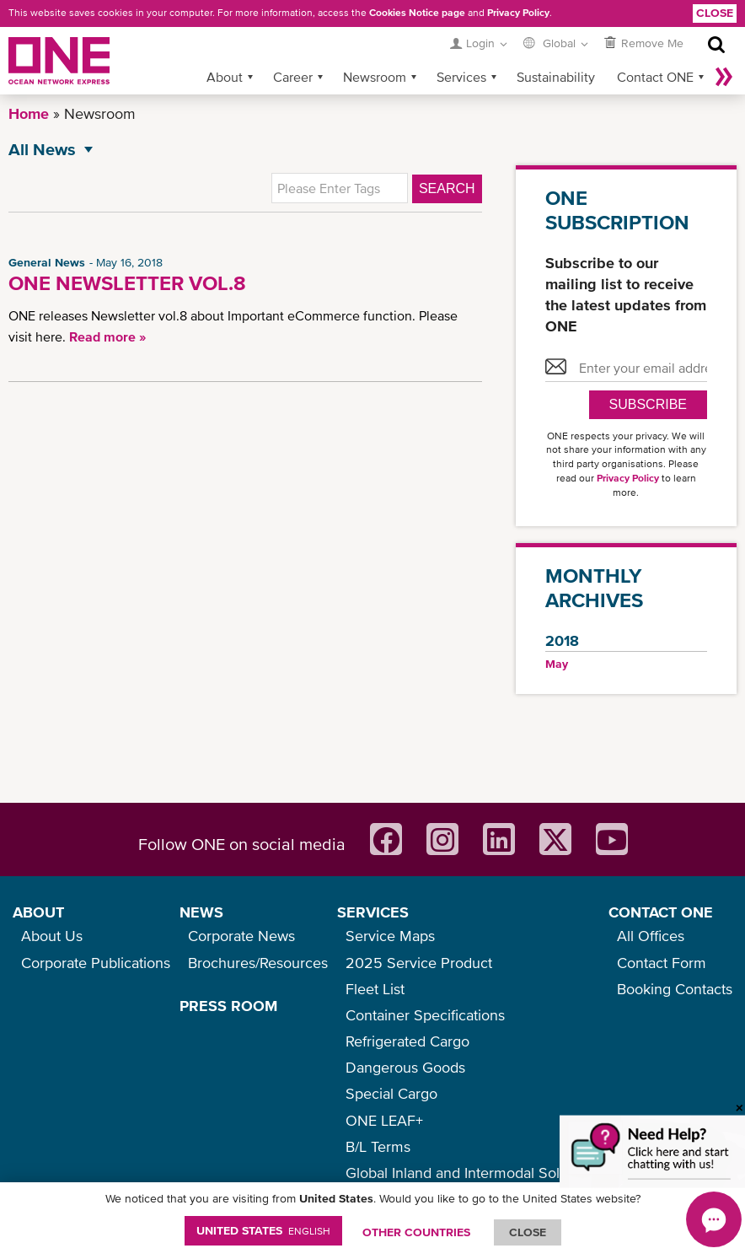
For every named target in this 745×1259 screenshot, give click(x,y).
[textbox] (339, 188)
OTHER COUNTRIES (416, 1232)
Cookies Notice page (417, 13)
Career (293, 76)
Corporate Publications (95, 962)
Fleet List (375, 989)
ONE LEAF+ (384, 1120)
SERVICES (373, 912)
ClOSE (527, 1232)
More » (724, 76)
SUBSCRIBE (648, 404)
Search (447, 188)
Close (714, 12)
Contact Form (661, 962)
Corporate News (241, 935)
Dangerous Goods (405, 1067)
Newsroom (374, 76)
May (556, 663)
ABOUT (38, 912)
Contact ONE (655, 76)
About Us (52, 935)
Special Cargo (391, 1093)
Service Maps (390, 935)
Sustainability (556, 76)
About (224, 76)
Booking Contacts (674, 989)
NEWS (201, 912)
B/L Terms (378, 1146)
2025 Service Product (419, 962)
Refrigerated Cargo (407, 1041)
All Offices (650, 935)
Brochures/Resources (258, 962)
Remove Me (652, 43)
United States (263, 1230)
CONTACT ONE (660, 912)
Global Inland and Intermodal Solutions (472, 1172)
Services (461, 76)
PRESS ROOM (228, 1005)
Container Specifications (425, 1015)
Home (28, 113)
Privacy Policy (518, 13)
